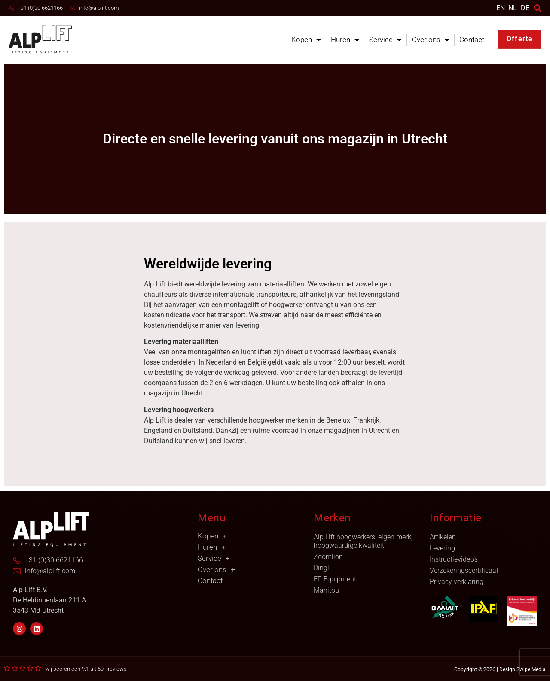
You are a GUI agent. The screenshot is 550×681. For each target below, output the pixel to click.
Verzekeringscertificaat (464, 570)
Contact (471, 39)
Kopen (306, 40)
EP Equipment (335, 579)
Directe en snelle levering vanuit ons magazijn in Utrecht (275, 139)
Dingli (322, 568)
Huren (345, 40)
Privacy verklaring (456, 582)
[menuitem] (500, 8)
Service (385, 40)
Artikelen (443, 537)
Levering (442, 548)
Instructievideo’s (454, 559)
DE (525, 8)
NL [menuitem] (512, 7)
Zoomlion (328, 557)
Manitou (326, 590)
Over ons (430, 40)
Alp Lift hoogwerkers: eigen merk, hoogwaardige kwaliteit (363, 541)
